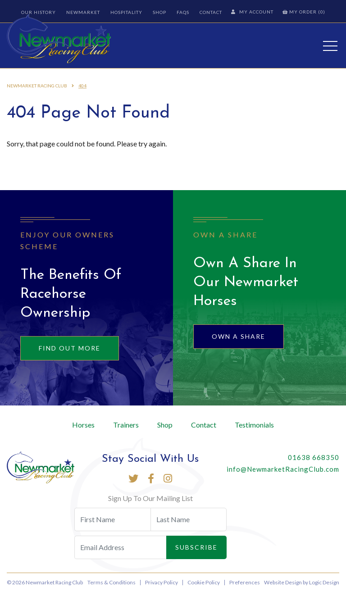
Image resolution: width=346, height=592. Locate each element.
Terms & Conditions (111, 582)
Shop (159, 12)
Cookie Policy (203, 582)
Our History (38, 12)
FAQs (183, 12)
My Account (252, 11)
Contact (211, 12)
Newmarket (83, 12)
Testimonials (254, 424)
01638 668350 (313, 457)
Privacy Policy (161, 582)
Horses (83, 424)
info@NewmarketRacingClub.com (283, 469)
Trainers (126, 424)
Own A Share (238, 336)
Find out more (69, 348)
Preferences (244, 582)
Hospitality (126, 12)
